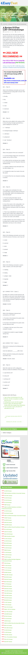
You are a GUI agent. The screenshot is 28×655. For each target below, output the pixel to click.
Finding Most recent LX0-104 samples (13, 402)
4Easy (9, 3)
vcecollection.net (23, 653)
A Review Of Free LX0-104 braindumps (13, 29)
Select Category (7, 432)
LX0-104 (5, 24)
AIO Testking (15, 653)
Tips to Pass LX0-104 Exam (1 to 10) (13, 397)
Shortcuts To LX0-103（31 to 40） (14, 421)
